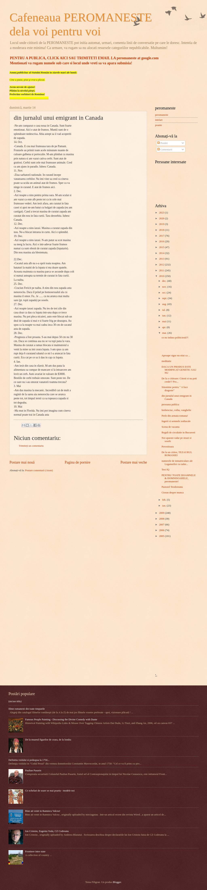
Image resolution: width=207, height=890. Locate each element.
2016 (162, 241)
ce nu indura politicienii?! (175, 337)
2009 (162, 513)
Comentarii (164, 149)
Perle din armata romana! (175, 415)
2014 (162, 253)
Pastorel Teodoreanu (172, 487)
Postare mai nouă (22, 462)
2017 (162, 235)
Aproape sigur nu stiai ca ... (176, 355)
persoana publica (170, 404)
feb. (164, 499)
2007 (162, 524)
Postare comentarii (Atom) (39, 470)
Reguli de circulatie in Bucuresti (178, 432)
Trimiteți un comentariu (31, 445)
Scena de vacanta (171, 426)
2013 (162, 258)
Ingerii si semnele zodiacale (176, 421)
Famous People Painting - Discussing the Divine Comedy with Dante (61, 719)
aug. (164, 304)
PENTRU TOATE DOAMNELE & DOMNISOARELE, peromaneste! (179, 478)
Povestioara (168, 446)
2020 (162, 218)
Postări (162, 143)
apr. (164, 327)
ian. (164, 505)
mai (164, 321)
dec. (164, 281)
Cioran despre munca (173, 492)
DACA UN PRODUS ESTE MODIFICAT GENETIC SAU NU (179, 369)
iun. (164, 315)
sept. (165, 298)
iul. (164, 310)
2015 (162, 247)
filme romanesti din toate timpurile (26, 708)
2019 (162, 224)
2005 (162, 536)
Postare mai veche (133, 462)
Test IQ (165, 469)
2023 (162, 212)
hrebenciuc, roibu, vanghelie (176, 410)
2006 (162, 530)
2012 (162, 264)
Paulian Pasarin (33, 770)
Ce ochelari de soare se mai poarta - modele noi (50, 790)
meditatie (166, 361)
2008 (162, 518)
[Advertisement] (167, 605)
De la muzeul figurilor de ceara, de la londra (48, 739)
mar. (164, 333)
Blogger (117, 882)
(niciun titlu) (15, 701)
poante (158, 125)
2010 (162, 276)
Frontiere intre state (35, 851)
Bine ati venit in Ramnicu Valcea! (42, 811)
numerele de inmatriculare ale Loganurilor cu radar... (177, 462)
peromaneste (161, 114)
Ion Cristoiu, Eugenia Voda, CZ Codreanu (47, 831)
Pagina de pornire (77, 462)
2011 (162, 270)
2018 (162, 230)
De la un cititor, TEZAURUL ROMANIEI (177, 454)
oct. (164, 292)
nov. (164, 286)
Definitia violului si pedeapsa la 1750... (28, 760)
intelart (158, 120)
